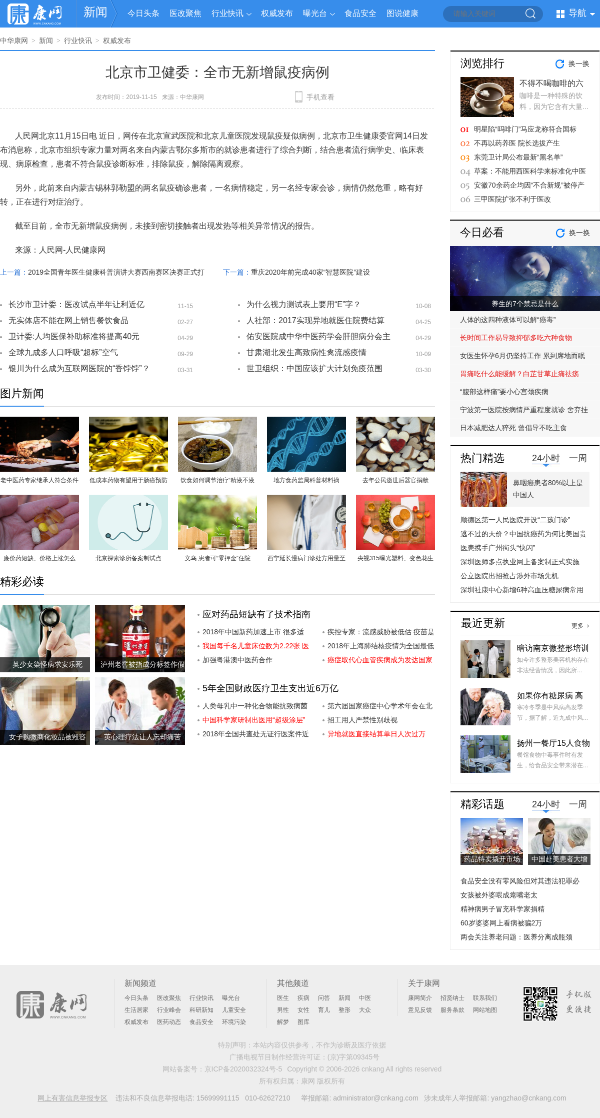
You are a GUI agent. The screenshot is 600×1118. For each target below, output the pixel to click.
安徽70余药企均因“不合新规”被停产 (529, 185)
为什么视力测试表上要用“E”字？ (303, 304)
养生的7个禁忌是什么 (525, 304)
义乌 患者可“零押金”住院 (217, 558)
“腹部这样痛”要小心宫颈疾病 (504, 392)
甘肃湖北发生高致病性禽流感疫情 (306, 352)
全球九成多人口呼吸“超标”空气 (63, 352)
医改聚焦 (186, 13)
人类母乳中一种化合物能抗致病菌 (255, 706)
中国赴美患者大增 (560, 859)
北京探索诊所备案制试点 (129, 558)
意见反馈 (420, 1009)
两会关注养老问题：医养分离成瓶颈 (516, 937)
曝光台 (315, 13)
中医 (365, 997)
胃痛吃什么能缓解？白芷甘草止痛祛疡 (519, 374)
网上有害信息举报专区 (73, 1098)
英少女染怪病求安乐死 (47, 664)
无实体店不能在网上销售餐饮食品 (68, 320)
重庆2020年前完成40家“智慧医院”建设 (310, 272)
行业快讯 (228, 13)
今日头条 (144, 13)
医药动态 (169, 1021)
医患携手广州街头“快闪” (497, 548)
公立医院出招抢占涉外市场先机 (509, 576)
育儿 (324, 1009)
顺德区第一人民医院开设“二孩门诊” (515, 520)
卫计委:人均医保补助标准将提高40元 (74, 336)
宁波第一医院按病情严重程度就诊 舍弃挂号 (524, 412)
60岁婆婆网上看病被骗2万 (501, 923)
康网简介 (420, 997)
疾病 (304, 997)
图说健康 (402, 13)
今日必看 (482, 232)
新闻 (96, 12)
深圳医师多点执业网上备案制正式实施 (520, 562)
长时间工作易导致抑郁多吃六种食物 (516, 338)
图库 (304, 1021)
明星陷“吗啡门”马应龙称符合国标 (525, 129)
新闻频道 (140, 983)
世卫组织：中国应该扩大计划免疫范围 (314, 368)
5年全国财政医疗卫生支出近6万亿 (270, 688)
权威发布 (277, 13)
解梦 (283, 1021)
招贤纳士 (452, 997)
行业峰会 (169, 1009)
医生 (283, 997)
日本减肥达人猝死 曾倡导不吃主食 (513, 428)
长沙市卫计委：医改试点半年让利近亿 (76, 304)
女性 (304, 1009)
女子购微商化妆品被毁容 (47, 737)
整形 (344, 1009)
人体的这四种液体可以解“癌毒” (508, 320)
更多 (578, 625)
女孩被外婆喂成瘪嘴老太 (499, 895)
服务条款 (452, 1009)
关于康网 (424, 983)
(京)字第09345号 (354, 1057)
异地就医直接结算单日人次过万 (377, 734)
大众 (365, 1009)
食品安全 (360, 13)
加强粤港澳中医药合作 (237, 660)
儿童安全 (234, 1009)
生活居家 (136, 1009)
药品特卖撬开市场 (492, 859)
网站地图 (485, 1009)
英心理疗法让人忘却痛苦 (142, 737)
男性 (283, 1009)
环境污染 (234, 1021)
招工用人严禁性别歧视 (363, 720)
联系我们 (485, 997)
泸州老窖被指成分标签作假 (142, 664)
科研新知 (202, 1009)
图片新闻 (22, 393)
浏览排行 (482, 63)
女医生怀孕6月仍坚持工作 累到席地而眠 (522, 356)
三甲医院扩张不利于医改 (512, 199)
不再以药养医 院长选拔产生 (517, 143)
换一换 (579, 64)
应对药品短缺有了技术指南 (256, 614)
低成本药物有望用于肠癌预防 (129, 480)
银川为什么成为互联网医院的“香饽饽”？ (79, 368)
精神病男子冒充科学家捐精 (502, 909)
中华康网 (14, 41)
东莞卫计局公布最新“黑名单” (518, 157)
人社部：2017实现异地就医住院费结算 (315, 320)
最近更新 (483, 623)
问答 (324, 997)
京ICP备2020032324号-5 (243, 1069)
